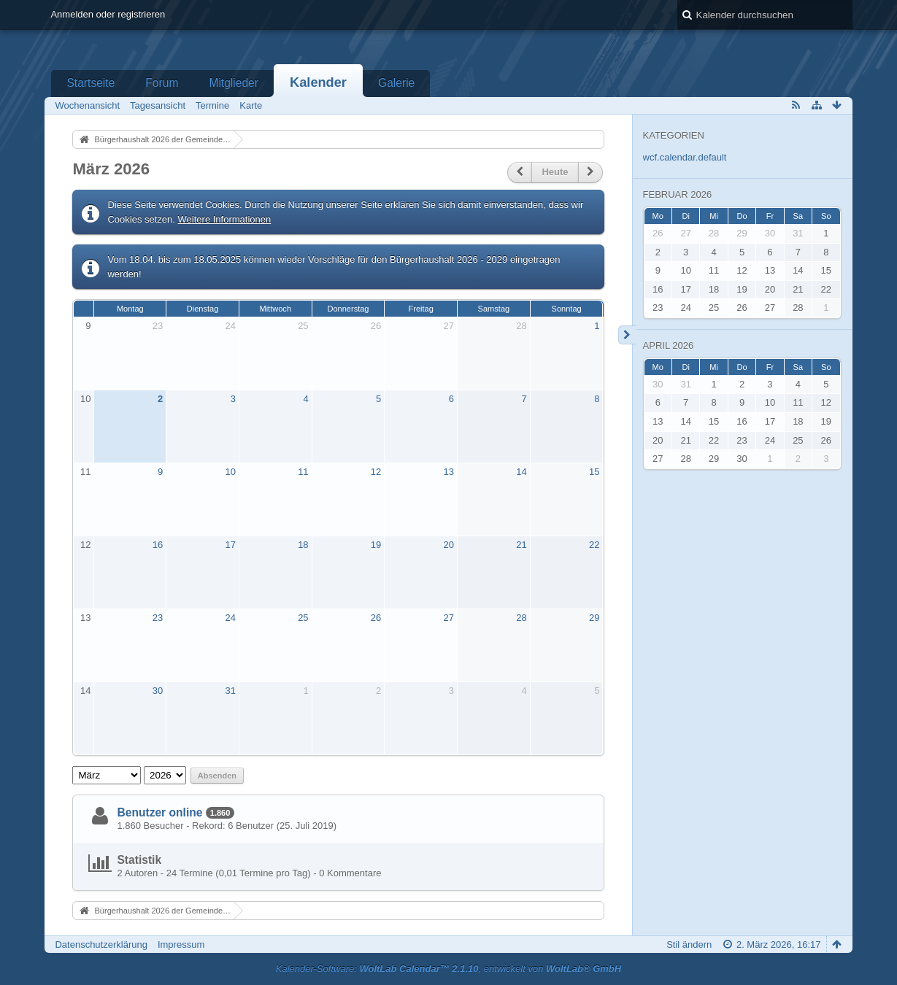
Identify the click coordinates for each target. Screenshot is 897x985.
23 (158, 325)
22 (594, 544)
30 (158, 690)
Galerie (396, 83)
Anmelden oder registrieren (107, 14)
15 (594, 471)
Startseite (90, 83)
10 (85, 398)
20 (449, 544)
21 (521, 544)
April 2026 (668, 345)
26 (376, 325)
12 (376, 471)
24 (230, 325)
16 (158, 544)
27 (449, 325)
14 (521, 471)
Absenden (217, 775)
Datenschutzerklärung (101, 944)
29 (594, 617)
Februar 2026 (677, 194)
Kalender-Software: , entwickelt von (448, 968)
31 (230, 690)
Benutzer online (159, 812)
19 (376, 544)
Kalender (318, 82)
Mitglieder (233, 83)
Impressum (181, 944)
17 (230, 544)
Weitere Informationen (225, 219)
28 (521, 325)
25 (303, 325)
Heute (555, 171)
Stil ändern (689, 944)
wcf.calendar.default (685, 157)
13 (449, 471)
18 (303, 544)
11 (85, 471)
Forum (161, 83)
